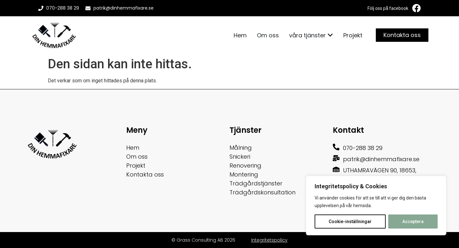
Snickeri (239, 157)
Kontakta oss (145, 174)
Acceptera (413, 221)
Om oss (137, 157)
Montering (243, 174)
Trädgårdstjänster (255, 183)
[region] (376, 205)
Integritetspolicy (269, 240)
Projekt (135, 165)
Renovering (245, 165)
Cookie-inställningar (350, 221)
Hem (132, 148)
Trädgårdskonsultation (262, 192)
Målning (240, 148)
